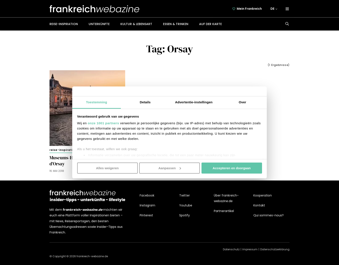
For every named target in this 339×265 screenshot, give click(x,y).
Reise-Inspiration (64, 24)
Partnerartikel (224, 211)
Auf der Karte (210, 24)
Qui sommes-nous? (268, 215)
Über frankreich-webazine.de (226, 198)
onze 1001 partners (103, 123)
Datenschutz (231, 249)
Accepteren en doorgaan (232, 168)
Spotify (184, 215)
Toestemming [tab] (96, 102)
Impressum (249, 249)
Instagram (147, 205)
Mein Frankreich (249, 8)
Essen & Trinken (175, 24)
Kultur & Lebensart (136, 24)
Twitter (184, 195)
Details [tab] (145, 102)
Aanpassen (169, 168)
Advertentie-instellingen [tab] (194, 102)
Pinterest (146, 215)
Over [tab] (242, 102)
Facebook (147, 195)
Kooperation (262, 195)
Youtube (185, 205)
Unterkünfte (99, 24)
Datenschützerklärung (274, 249)
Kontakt (259, 205)
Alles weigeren (107, 168)
